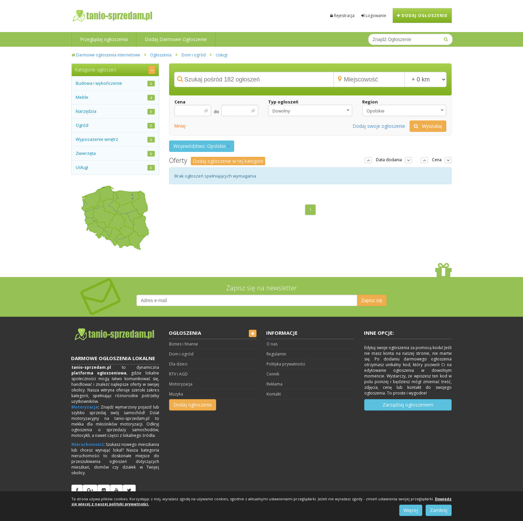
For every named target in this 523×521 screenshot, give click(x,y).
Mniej (179, 126)
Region (370, 102)
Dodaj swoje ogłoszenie (379, 126)
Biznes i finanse (183, 344)
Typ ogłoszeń (283, 102)
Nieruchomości (87, 444)
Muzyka (176, 394)
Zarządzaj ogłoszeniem (408, 405)
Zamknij (438, 510)
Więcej (411, 510)
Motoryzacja (84, 407)
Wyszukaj (428, 126)
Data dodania (389, 160)
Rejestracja (342, 15)
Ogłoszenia (160, 55)
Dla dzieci (178, 364)
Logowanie (373, 15)
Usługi (221, 55)
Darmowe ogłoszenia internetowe (105, 55)
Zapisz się (371, 300)
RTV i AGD (178, 374)
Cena (179, 102)
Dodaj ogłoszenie (422, 15)
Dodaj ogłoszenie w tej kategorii (228, 161)
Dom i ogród (193, 55)
